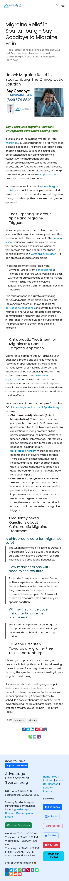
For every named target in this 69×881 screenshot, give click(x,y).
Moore (9, 817)
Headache (19, 720)
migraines (11, 143)
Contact (53, 784)
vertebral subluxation (43, 254)
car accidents (44, 270)
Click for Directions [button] (18, 825)
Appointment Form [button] (17, 765)
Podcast (48, 780)
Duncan (9, 813)
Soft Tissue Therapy (23, 451)
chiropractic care (47, 174)
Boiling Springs (25, 809)
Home (46, 776)
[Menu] (57, 6)
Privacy (47, 791)
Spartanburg (47, 186)
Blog (54, 776)
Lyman (29, 813)
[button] (53, 856)
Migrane (33, 720)
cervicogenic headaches (20, 308)
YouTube (51, 845)
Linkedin (51, 816)
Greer (19, 813)
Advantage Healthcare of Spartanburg (36, 407)
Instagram (53, 826)
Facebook (52, 807)
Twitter (51, 835)
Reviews (48, 787)
